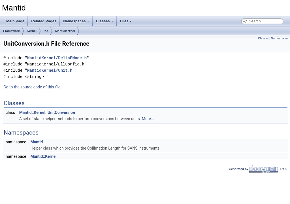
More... (148, 118)
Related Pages (43, 21)
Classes (104, 21)
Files (126, 21)
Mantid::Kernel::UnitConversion (47, 112)
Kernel (32, 31)
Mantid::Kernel (43, 156)
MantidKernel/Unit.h (49, 70)
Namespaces (76, 21)
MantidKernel (65, 31)
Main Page (15, 21)
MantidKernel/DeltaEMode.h (57, 58)
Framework (11, 31)
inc (46, 31)
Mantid (36, 142)
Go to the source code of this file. (32, 87)
